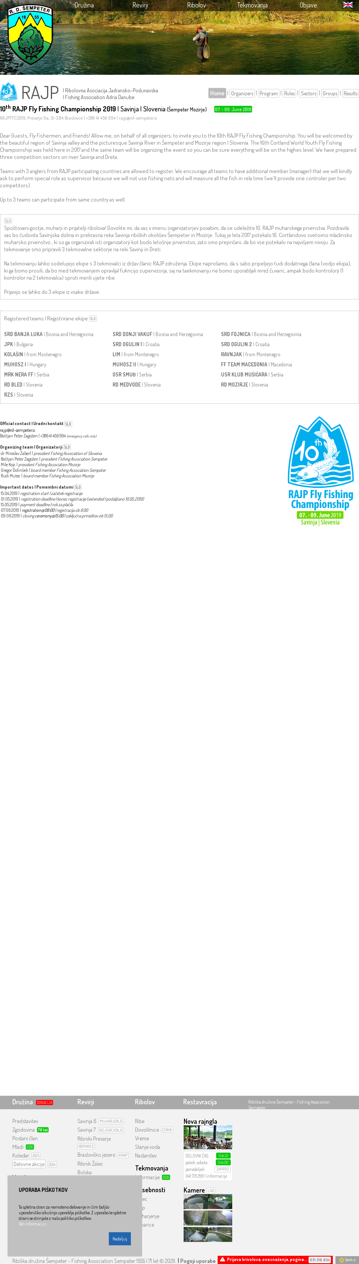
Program (269, 93)
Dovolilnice (147, 1129)
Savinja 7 (86, 1129)
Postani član (25, 1138)
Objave (308, 5)
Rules (289, 93)
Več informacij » (32, 1224)
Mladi (18, 1146)
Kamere (194, 1190)
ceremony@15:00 (49, 516)
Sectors (308, 93)
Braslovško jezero (96, 1154)
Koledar (20, 1155)
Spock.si (347, 1259)
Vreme (142, 1138)
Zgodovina (23, 1129)
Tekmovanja (252, 5)
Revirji (140, 5)
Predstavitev (25, 1121)
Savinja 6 (86, 1121)
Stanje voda (147, 1146)
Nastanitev (146, 1155)
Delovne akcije (29, 1164)
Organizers (242, 93)
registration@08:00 (38, 510)
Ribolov (196, 5)
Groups (330, 93)
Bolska (84, 1172)
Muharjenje (147, 1216)
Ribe (139, 1121)
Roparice (144, 1224)
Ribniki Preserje (94, 1138)
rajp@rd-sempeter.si (17, 430)
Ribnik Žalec (90, 1163)
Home (217, 93)
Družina (84, 5)
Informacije (147, 1177)
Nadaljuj (120, 1239)
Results (351, 93)
